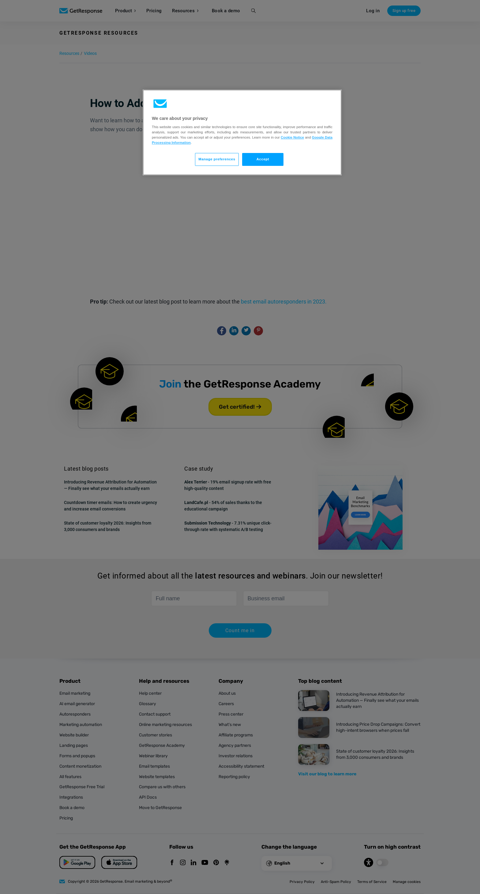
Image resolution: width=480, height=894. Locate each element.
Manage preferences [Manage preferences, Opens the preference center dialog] (216, 159)
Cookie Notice (292, 137)
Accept (263, 159)
